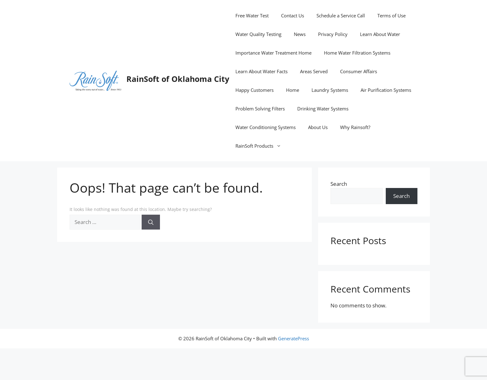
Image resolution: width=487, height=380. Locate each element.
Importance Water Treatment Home (273, 53)
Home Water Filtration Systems (357, 53)
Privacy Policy (333, 34)
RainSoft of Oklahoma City (177, 79)
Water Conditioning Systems (265, 127)
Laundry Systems (330, 90)
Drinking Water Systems (322, 108)
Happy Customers (254, 90)
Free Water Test (252, 15)
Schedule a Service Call (340, 15)
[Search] (151, 222)
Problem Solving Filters (260, 108)
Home (292, 90)
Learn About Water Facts (261, 71)
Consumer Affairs (358, 71)
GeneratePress (293, 338)
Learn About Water (380, 34)
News (300, 34)
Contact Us (292, 15)
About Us (318, 127)
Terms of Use (391, 15)
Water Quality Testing (258, 34)
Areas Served (314, 71)
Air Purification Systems (386, 90)
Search (338, 183)
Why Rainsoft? (355, 127)
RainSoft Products (261, 145)
